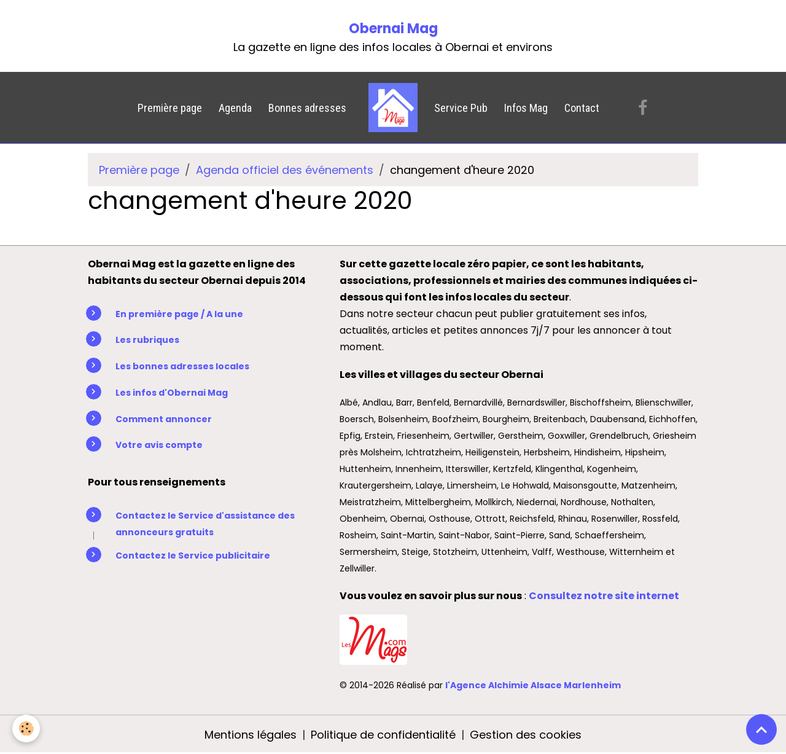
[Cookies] (26, 728)
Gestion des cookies (526, 734)
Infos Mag (526, 107)
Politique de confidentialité (383, 734)
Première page (170, 107)
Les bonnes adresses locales (182, 366)
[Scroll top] (761, 729)
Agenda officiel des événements (284, 170)
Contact (581, 107)
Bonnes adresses (307, 107)
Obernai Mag (393, 28)
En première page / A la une (179, 314)
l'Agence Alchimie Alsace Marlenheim (533, 685)
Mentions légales (250, 734)
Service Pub (461, 107)
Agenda (235, 107)
